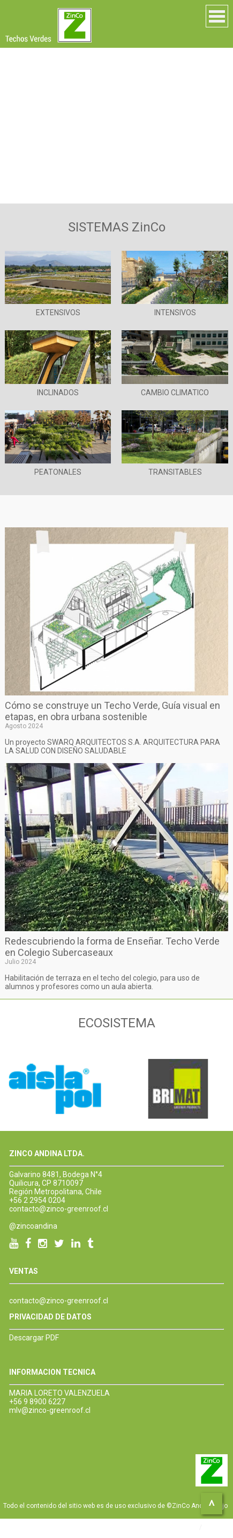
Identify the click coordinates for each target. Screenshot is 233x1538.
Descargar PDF (34, 1337)
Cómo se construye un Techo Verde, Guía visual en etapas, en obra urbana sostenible (112, 711)
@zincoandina (33, 1226)
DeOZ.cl (216, 1527)
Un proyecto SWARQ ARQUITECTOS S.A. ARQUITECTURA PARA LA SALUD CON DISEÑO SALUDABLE (112, 746)
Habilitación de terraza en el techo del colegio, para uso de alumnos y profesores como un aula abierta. (102, 982)
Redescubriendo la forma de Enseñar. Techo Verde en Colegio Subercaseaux (112, 946)
